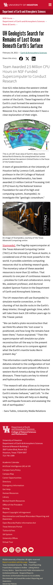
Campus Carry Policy (12, 470)
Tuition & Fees (9, 530)
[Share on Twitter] (27, 59)
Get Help (6, 489)
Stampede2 (9, 245)
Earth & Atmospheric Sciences (34, 52)
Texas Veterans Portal (12, 526)
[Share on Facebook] (21, 59)
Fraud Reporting (35, 565)
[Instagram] (11, 549)
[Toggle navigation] (50, 4)
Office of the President (12, 504)
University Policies (10, 584)
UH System (7, 534)
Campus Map (8, 474)
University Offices (10, 538)
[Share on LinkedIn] (33, 59)
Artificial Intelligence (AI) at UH (17, 466)
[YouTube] (31, 549)
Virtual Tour (8, 542)
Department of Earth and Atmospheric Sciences (24, 11)
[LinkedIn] (18, 549)
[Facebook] (5, 549)
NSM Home (7, 18)
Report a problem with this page (15, 562)
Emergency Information (13, 485)
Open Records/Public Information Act (19, 522)
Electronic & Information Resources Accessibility (21, 575)
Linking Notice (33, 567)
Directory (7, 481)
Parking (6, 508)
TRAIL (25, 565)
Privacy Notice (8, 570)
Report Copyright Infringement (17, 512)
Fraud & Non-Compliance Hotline (15, 567)
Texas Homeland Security (12, 565)
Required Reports (26, 573)
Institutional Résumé (10, 573)
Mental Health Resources (14, 501)
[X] (24, 549)
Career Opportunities (12, 477)
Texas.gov (32, 562)
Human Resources (10, 493)
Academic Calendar (11, 462)
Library (6, 497)
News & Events (9, 24)
